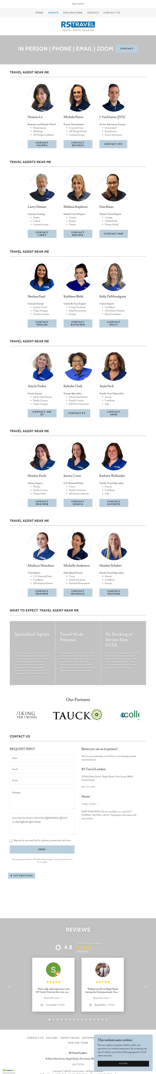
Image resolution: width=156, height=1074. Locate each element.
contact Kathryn (113, 503)
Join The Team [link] (78, 1043)
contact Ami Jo (42, 413)
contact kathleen (78, 323)
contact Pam (113, 233)
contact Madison (42, 592)
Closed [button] (92, 803)
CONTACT (126, 48)
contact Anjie (113, 413)
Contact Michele (77, 144)
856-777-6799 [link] (88, 787)
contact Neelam (42, 323)
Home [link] (39, 12)
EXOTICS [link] (93, 12)
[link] (78, 24)
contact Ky (77, 413)
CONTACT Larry (42, 233)
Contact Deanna (42, 144)
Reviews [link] (88, 1038)
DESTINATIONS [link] (73, 12)
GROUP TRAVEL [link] (70, 1038)
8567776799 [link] (78, 4)
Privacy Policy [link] (57, 859)
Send (42, 849)
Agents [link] (53, 12)
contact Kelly (113, 323)
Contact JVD (113, 144)
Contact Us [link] (112, 12)
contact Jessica (77, 503)
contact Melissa (77, 233)
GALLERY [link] (52, 1038)
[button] (97, 804)
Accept (123, 1064)
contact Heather (42, 503)
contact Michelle (78, 592)
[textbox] (42, 758)
